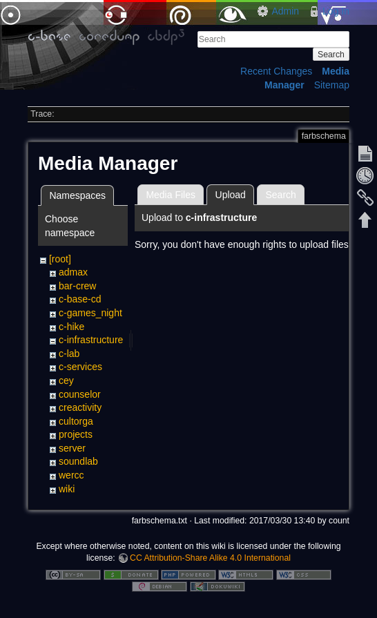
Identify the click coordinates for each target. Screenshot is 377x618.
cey (66, 380)
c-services (80, 366)
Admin (285, 11)
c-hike (71, 326)
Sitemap (331, 84)
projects (76, 434)
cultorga (76, 421)
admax (73, 272)
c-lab (69, 353)
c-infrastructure (91, 339)
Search (331, 54)
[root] (60, 258)
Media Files (170, 194)
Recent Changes (276, 71)
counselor (80, 394)
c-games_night (90, 312)
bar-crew (77, 285)
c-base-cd (80, 299)
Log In (335, 11)
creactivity (80, 407)
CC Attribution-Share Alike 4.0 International (210, 558)
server (72, 448)
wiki (67, 488)
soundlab (78, 461)
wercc (71, 475)
